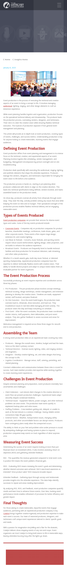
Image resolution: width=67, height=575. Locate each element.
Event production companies (14, 220)
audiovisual (7, 106)
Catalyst (6, 514)
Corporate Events (12, 228)
